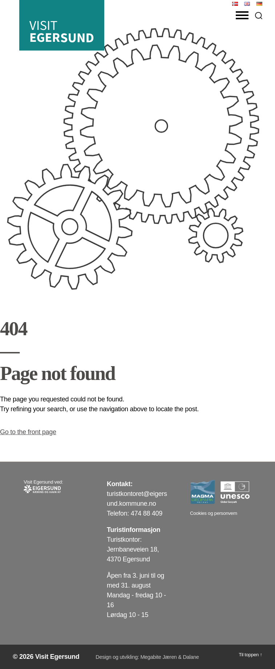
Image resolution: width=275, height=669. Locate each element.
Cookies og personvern (213, 513)
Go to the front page (28, 432)
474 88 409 (146, 513)
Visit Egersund (57, 656)
